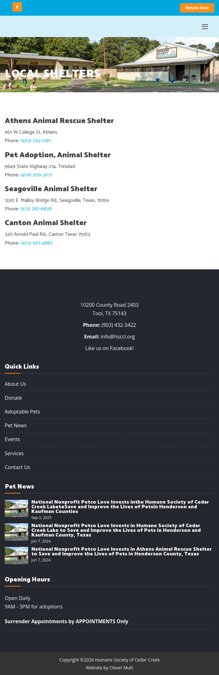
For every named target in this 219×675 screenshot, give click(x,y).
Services (14, 453)
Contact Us (17, 467)
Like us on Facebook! (109, 348)
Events (12, 439)
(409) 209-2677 (36, 175)
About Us (15, 384)
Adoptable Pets (22, 411)
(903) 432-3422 (119, 324)
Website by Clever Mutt (109, 668)
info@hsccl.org (118, 336)
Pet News (16, 425)
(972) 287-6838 (36, 209)
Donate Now (197, 7)
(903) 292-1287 (35, 141)
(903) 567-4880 (36, 243)
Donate (13, 397)
